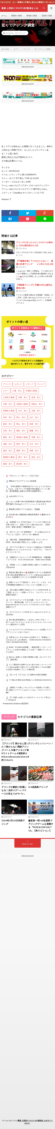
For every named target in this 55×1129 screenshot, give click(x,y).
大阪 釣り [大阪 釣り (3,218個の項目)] (36, 410)
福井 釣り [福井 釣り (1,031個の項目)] (8, 450)
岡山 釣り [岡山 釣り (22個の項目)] (21, 424)
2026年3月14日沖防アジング (13, 822)
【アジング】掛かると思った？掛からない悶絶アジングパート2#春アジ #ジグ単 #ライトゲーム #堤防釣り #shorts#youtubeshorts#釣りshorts (15, 751)
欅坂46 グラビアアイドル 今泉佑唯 (22, 481)
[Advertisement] (27, 954)
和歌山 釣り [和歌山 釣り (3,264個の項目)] (37, 404)
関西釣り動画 (16, 15)
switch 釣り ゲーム (16, 496)
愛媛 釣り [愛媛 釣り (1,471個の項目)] (34, 430)
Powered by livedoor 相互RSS (15, 703)
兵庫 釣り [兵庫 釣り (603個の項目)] (8, 404)
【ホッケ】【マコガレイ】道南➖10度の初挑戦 (28, 675)
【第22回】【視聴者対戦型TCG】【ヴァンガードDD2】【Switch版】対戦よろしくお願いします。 (27, 541)
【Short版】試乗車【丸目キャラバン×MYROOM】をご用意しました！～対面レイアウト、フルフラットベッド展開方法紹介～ (29, 592)
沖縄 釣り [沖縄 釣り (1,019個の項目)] (36, 437)
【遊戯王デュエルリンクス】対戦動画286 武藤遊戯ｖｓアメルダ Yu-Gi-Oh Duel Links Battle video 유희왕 (28, 558)
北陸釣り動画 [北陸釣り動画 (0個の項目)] (22, 404)
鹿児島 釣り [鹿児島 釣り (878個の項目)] (22, 464)
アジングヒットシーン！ (40, 743)
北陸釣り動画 (47, 15)
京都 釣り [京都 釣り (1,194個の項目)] (23, 397)
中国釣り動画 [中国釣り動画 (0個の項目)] (31, 390)
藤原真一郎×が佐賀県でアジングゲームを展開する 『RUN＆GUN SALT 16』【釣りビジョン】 (40, 825)
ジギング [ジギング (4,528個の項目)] (29, 384)
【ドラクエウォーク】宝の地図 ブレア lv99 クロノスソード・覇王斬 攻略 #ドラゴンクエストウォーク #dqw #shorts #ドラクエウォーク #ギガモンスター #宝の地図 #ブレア (28, 603)
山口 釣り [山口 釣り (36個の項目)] (34, 417)
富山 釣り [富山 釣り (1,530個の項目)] (21, 417)
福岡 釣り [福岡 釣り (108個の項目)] (21, 450)
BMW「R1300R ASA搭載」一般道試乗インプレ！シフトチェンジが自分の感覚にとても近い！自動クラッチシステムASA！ (29, 649)
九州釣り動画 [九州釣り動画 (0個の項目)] (9, 397)
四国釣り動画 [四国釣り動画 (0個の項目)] (9, 410)
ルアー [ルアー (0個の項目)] (6, 390)
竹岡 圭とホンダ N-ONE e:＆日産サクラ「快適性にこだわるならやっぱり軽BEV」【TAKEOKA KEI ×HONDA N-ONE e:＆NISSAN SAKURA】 (28, 639)
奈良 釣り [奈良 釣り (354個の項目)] (8, 417)
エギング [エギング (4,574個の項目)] (18, 384)
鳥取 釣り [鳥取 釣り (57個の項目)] (8, 464)
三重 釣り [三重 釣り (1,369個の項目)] (17, 390)
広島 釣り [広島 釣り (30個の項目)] (8, 430)
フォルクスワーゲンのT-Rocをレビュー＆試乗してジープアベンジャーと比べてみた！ (29, 630)
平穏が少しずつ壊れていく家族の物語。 (25, 476)
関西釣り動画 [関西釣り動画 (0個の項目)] (9, 457)
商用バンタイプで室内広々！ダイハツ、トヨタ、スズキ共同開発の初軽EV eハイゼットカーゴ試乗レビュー (28, 583)
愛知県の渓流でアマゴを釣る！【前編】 (25, 509)
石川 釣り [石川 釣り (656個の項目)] (34, 444)
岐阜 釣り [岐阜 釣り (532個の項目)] (8, 424)
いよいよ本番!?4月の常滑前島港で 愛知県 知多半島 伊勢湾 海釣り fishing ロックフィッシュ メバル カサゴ (28, 502)
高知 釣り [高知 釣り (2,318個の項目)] (36, 457)
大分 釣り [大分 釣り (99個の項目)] (23, 410)
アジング (21, 33)
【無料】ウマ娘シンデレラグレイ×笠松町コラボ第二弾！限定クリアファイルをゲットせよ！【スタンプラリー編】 (29, 689)
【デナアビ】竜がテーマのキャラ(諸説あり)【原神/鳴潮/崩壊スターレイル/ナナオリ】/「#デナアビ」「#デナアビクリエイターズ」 (29, 549)
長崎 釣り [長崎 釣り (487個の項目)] (34, 450)
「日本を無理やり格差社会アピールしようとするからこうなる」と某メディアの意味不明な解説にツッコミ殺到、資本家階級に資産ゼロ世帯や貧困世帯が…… (28, 488)
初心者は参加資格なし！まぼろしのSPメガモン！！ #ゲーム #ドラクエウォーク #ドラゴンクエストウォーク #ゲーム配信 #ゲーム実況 (29, 622)
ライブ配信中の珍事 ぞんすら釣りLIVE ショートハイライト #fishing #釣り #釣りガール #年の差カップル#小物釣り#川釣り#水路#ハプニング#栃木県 (29, 667)
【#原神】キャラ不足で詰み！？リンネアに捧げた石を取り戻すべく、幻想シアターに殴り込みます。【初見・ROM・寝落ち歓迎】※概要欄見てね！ (29, 524)
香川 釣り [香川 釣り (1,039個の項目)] (23, 457)
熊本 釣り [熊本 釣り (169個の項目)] (21, 444)
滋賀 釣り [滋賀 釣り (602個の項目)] (8, 444)
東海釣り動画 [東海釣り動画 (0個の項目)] (22, 437)
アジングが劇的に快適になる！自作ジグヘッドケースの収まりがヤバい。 (14, 790)
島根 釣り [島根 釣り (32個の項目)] (34, 424)
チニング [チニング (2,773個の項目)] (41, 384)
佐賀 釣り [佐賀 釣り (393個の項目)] (36, 397)
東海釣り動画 (31, 15)
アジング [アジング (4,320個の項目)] (7, 384)
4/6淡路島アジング (38, 787)
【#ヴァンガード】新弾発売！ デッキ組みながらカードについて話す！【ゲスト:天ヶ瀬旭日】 (28, 533)
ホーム (4, 15)
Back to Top (27, 844)
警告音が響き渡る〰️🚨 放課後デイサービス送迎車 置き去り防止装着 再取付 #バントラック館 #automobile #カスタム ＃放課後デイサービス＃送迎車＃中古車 (28, 574)
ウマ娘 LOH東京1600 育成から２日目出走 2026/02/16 (30, 680)
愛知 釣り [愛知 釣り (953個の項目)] (8, 437)
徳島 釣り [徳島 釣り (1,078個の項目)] (21, 430)
